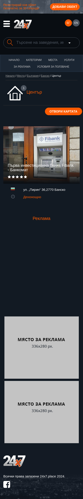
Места (52, 60)
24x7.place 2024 (52, 476)
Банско (45, 75)
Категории (34, 60)
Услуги (69, 60)
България (33, 75)
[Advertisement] (41, 272)
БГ (68, 22)
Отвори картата (63, 111)
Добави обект (64, 6)
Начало (14, 60)
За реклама (22, 66)
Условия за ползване (53, 66)
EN (76, 22)
